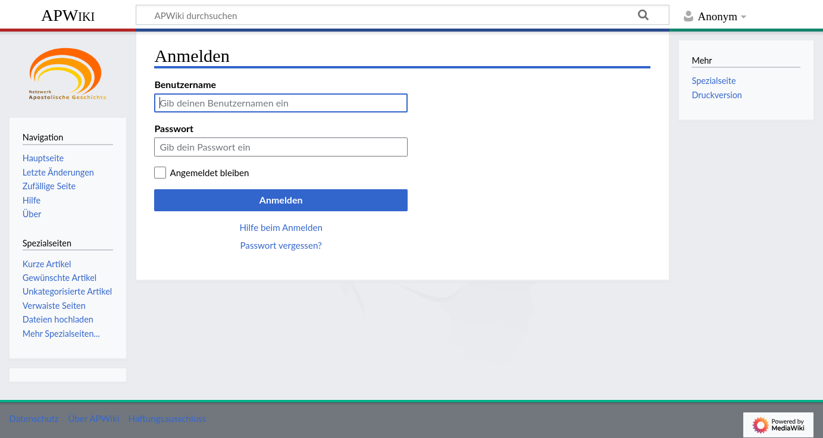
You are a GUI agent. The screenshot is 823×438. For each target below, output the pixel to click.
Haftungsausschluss (167, 418)
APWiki (68, 15)
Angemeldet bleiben (209, 172)
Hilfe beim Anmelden (281, 227)
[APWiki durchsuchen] (402, 14)
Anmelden (281, 199)
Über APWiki (93, 418)
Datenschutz (34, 418)
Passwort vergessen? (280, 245)
